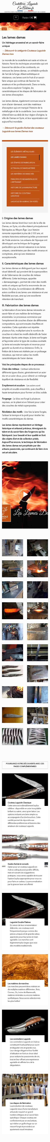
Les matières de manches (22, 174)
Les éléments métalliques (22, 152)
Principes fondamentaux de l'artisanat (24, 180)
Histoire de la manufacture (24, 188)
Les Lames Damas (19, 157)
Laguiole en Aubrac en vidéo (24, 202)
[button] (16, 17)
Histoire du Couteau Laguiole (21, 194)
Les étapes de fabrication (23, 163)
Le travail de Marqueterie (23, 168)
